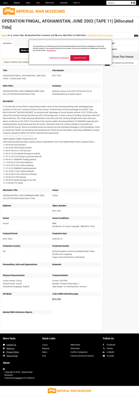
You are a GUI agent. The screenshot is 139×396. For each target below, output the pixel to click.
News (28, 3)
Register (17, 3)
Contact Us (11, 344)
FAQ (37, 3)
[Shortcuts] (136, 35)
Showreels (64, 3)
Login (110, 43)
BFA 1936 (56, 299)
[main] (69, 174)
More (75, 3)
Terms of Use (12, 355)
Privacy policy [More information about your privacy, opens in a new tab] (51, 50)
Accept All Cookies (79, 58)
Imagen (18, 378)
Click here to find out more (100, 35)
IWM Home (49, 3)
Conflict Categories (78, 352)
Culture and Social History (82, 355)
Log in (5, 3)
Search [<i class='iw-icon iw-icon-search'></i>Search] (134, 2)
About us (10, 348)
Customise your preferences (59, 58)
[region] (70, 52)
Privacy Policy (12, 352)
